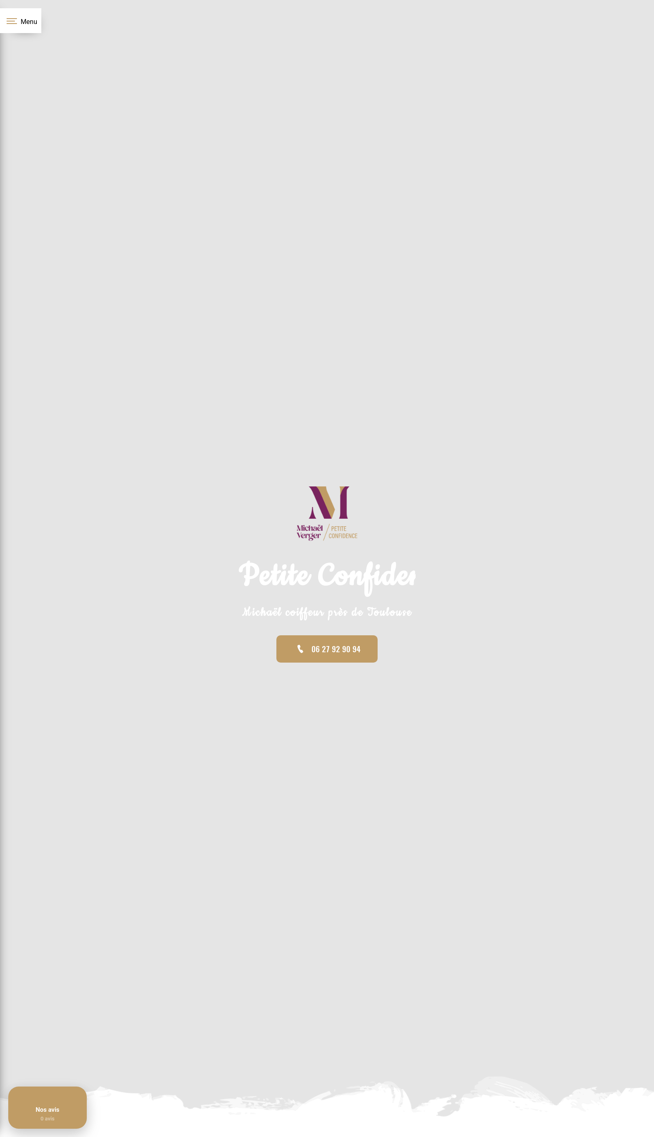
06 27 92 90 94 (327, 649)
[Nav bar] (20, 20)
